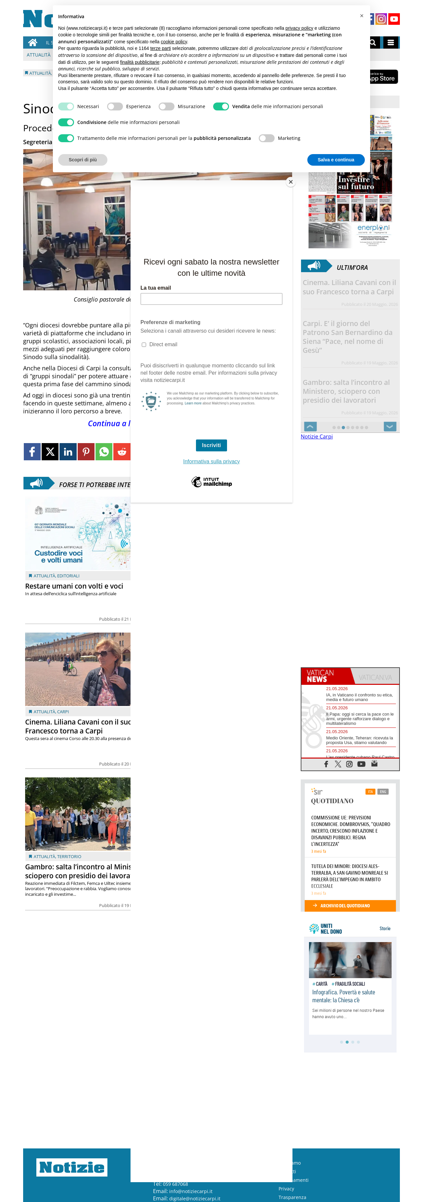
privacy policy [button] (299, 28)
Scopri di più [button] (83, 159)
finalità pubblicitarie (140, 62)
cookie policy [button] (174, 41)
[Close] (291, 182)
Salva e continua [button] (336, 159)
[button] (361, 16)
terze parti (160, 48)
